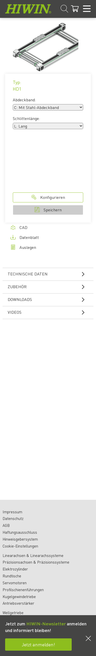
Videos (49, 312)
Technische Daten (49, 274)
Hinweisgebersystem (20, 539)
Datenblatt (24, 237)
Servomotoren (15, 582)
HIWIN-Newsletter (46, 623)
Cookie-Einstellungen (20, 546)
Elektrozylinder (15, 569)
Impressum (12, 511)
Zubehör (49, 287)
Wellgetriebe (13, 612)
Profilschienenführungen (23, 589)
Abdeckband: (24, 99)
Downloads (49, 299)
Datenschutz (13, 518)
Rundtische (12, 575)
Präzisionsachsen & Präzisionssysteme (36, 562)
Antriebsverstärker (18, 603)
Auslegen (23, 247)
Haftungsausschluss (20, 532)
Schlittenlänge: (26, 118)
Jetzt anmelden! (38, 644)
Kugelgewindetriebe (19, 596)
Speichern (48, 209)
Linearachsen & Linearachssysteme (33, 555)
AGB (6, 525)
